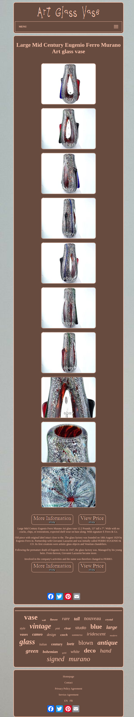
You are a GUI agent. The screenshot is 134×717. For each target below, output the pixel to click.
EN (66, 700)
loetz (70, 644)
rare (66, 618)
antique (107, 642)
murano (79, 659)
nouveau (92, 618)
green (32, 651)
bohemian (50, 652)
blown (85, 643)
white (75, 651)
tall (77, 618)
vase (31, 617)
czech (64, 634)
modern (113, 635)
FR (71, 700)
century (56, 644)
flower (54, 619)
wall (44, 620)
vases (24, 634)
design (51, 634)
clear (67, 628)
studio (80, 627)
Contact (68, 682)
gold (64, 652)
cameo (37, 634)
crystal (109, 619)
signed (55, 659)
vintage (40, 626)
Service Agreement (68, 694)
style (23, 628)
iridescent (96, 633)
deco (90, 650)
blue (96, 626)
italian (43, 644)
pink (57, 628)
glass (27, 642)
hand (105, 651)
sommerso (77, 634)
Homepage (68, 676)
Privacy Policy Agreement (68, 688)
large (111, 627)
